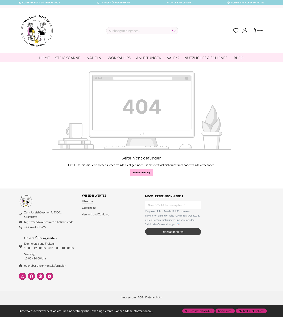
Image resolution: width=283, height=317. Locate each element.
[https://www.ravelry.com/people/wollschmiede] (49, 276)
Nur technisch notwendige (198, 310)
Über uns (87, 201)
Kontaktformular (55, 265)
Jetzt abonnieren (173, 231)
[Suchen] (174, 30)
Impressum (128, 297)
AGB (140, 297)
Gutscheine (89, 207)
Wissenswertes (94, 195)
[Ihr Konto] (244, 31)
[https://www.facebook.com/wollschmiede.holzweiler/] (31, 276)
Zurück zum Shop (141, 172)
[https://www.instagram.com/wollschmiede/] (22, 276)
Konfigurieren (225, 310)
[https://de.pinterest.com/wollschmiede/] (40, 276)
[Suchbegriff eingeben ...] (138, 30)
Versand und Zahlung (95, 214)
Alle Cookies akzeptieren (251, 310)
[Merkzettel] (235, 31)
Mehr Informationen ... (139, 310)
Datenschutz (153, 297)
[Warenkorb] (257, 31)
